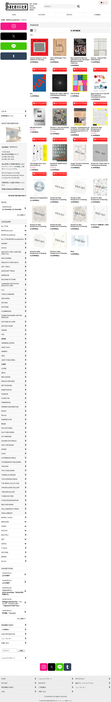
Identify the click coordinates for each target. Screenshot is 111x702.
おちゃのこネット (52, 700)
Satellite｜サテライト (10, 147)
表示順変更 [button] (75, 30)
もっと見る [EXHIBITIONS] (21, 618)
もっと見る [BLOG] (21, 215)
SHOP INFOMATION (17, 195)
